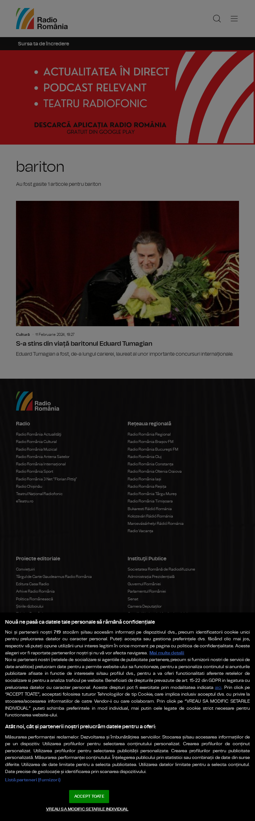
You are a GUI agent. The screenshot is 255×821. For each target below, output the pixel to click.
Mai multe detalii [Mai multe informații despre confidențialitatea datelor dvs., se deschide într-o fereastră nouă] (166, 653)
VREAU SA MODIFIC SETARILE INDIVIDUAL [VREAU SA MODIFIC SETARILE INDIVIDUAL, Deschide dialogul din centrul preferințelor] (87, 809)
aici (218, 688)
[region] (127, 716)
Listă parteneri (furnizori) (32, 780)
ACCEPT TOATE (89, 796)
